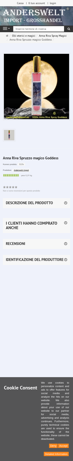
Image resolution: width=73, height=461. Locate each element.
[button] (36, 225)
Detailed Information (56, 454)
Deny (53, 445)
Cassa (20, 3)
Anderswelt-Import (21, 170)
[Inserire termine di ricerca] (39, 29)
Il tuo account (36, 3)
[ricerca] (69, 29)
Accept (63, 445)
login (53, 3)
